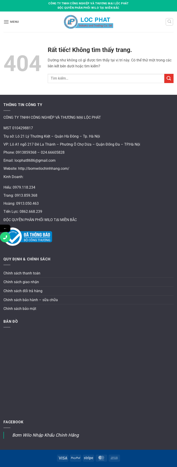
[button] (11, 21)
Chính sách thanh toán (21, 273)
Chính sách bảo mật (19, 308)
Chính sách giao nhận (21, 282)
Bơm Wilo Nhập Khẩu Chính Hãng (45, 435)
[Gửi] (169, 78)
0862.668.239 (31, 211)
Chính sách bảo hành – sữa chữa (30, 300)
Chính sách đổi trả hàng (22, 291)
